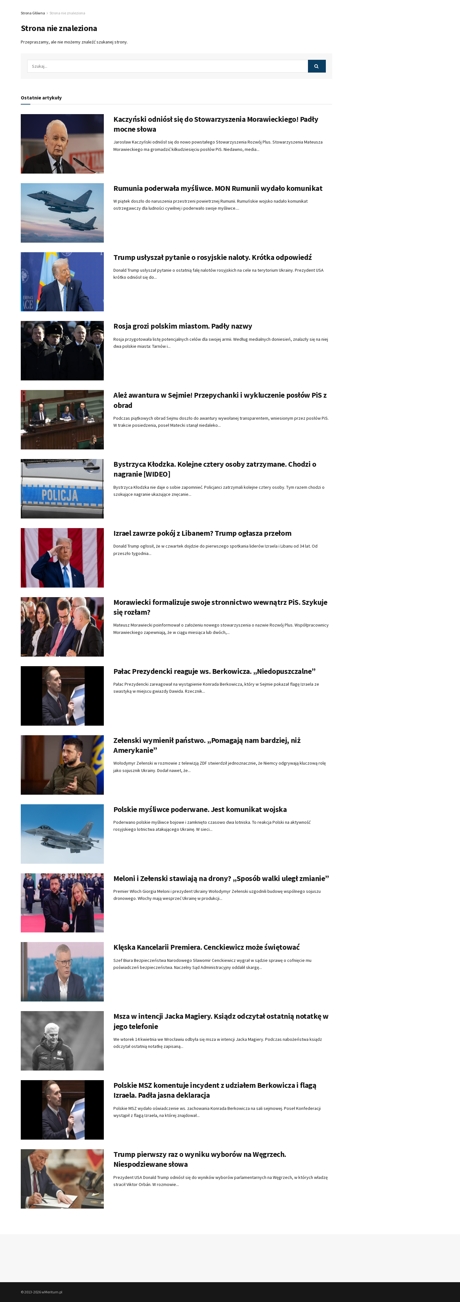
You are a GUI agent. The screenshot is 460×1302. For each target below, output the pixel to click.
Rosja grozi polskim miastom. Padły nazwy (182, 326)
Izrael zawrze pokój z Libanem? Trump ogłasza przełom (202, 533)
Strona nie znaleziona (67, 13)
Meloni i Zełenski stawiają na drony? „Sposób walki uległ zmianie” (221, 878)
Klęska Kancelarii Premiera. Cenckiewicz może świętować (206, 947)
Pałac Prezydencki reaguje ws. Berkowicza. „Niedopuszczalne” (214, 671)
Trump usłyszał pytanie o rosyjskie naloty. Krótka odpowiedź (212, 257)
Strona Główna (33, 13)
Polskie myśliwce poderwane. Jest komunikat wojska (200, 809)
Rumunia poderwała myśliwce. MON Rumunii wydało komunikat (217, 188)
